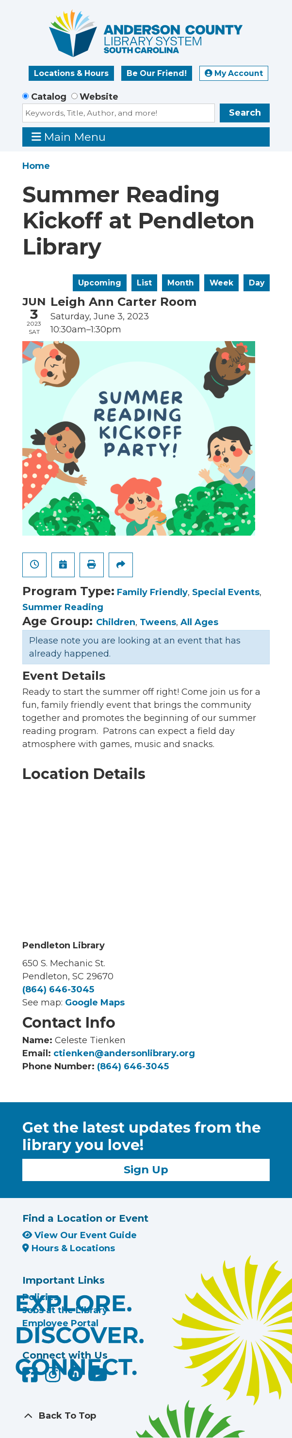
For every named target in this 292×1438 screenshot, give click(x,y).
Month (180, 282)
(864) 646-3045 (58, 989)
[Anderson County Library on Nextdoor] (75, 1373)
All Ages (199, 622)
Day (256, 282)
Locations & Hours (71, 73)
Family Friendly (152, 592)
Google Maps (95, 1002)
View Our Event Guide (79, 1235)
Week (221, 282)
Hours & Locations (68, 1248)
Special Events (226, 592)
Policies (40, 1297)
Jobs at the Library (65, 1310)
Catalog (48, 96)
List (144, 282)
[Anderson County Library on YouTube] (98, 1378)
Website (99, 96)
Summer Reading (62, 607)
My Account (234, 73)
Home (36, 166)
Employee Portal (60, 1323)
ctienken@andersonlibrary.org (124, 1053)
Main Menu (69, 137)
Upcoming (99, 282)
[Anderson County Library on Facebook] (31, 1378)
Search (245, 112)
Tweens (158, 622)
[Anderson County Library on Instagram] (54, 1378)
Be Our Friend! (157, 73)
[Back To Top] (146, 1416)
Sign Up (146, 1169)
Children (115, 622)
